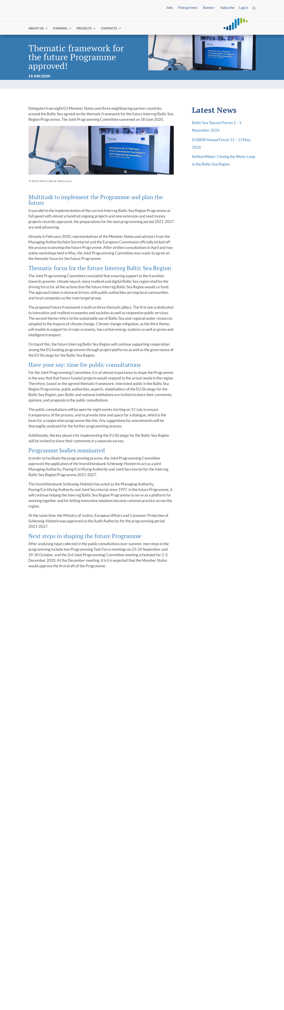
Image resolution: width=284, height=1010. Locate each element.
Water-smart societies (171, 920)
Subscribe (227, 8)
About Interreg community (110, 909)
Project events (223, 914)
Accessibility (89, 1001)
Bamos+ (209, 8)
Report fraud (118, 1001)
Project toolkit (216, 920)
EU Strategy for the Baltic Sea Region (108, 917)
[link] (49, 891)
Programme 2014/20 (105, 904)
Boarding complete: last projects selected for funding (54, 698)
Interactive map (224, 904)
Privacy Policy (59, 1001)
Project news (222, 909)
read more (42, 761)
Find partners (188, 8)
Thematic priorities (162, 909)
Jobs (169, 8)
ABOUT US (36, 29)
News (92, 926)
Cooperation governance (163, 940)
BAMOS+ (154, 965)
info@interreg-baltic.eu (56, 871)
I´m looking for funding (48, 898)
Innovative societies (169, 914)
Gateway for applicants (165, 898)
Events (93, 931)
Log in (243, 8)
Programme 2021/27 (105, 898)
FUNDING (60, 29)
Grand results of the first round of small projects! (167, 695)
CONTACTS (109, 29)
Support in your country (166, 970)
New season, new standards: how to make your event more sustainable (111, 698)
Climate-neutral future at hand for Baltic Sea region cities (225, 698)
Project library (216, 898)
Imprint (34, 1001)
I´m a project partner (46, 904)
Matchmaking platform (165, 954)
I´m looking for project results (48, 912)
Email (199, 847)
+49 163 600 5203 (55, 866)
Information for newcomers (169, 904)
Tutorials (153, 960)
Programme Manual (162, 949)
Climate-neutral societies (166, 928)
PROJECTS (84, 29)
